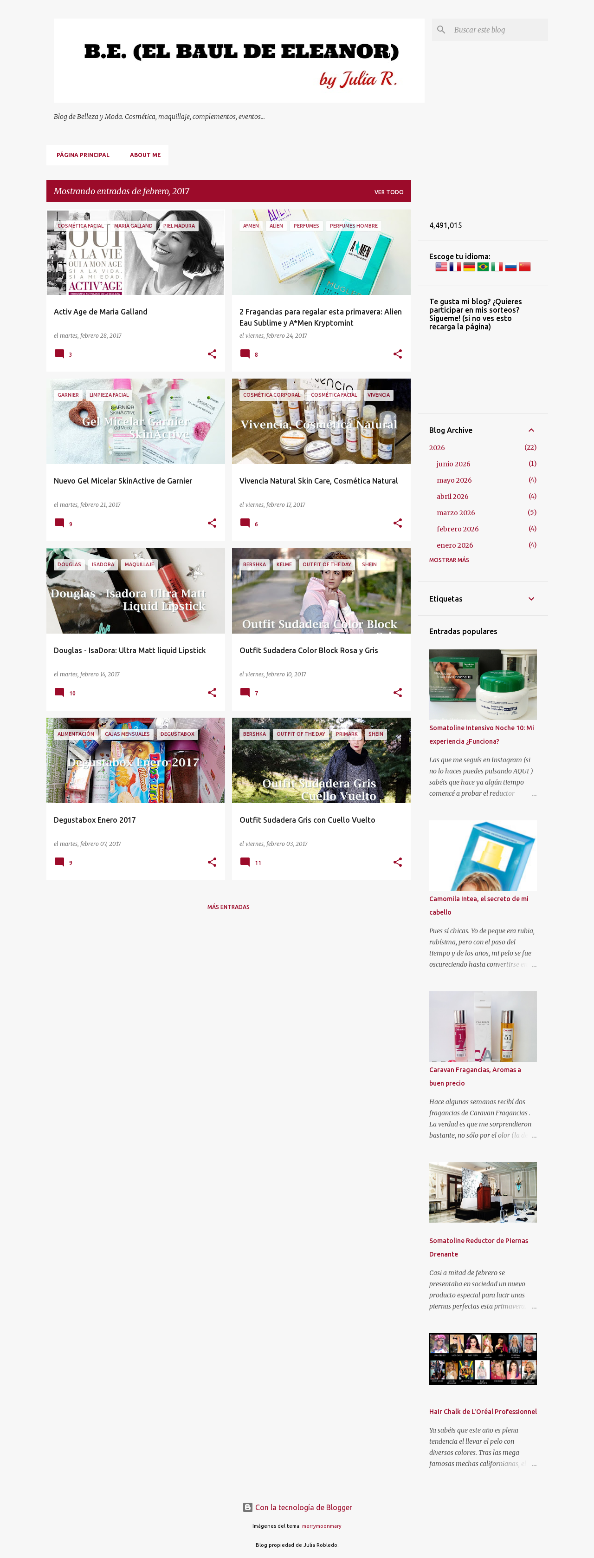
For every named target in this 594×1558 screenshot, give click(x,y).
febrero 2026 (458, 529)
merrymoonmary (322, 1526)
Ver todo (389, 192)
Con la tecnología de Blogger (297, 1507)
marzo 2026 (456, 513)
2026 (437, 448)
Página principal (80, 155)
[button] (212, 354)
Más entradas (228, 907)
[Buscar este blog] (499, 30)
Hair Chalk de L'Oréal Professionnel (483, 1411)
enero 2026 (455, 545)
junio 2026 (454, 464)
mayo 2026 (454, 480)
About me (142, 155)
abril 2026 (453, 496)
